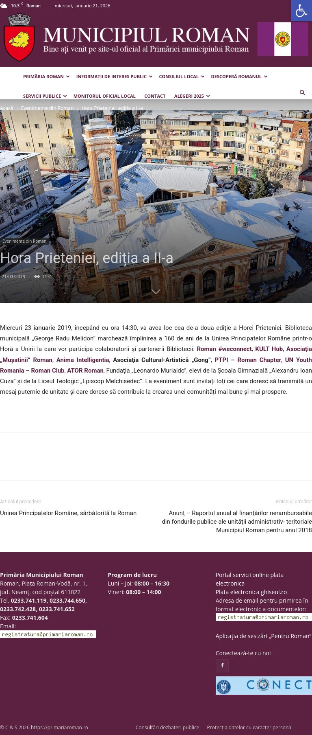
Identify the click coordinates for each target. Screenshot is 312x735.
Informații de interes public (114, 76)
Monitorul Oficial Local (105, 96)
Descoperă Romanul (239, 76)
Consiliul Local (182, 76)
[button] (301, 10)
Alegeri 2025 (192, 96)
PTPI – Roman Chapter (248, 360)
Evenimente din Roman (47, 108)
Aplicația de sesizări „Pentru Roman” (264, 636)
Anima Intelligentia (82, 360)
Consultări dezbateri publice (167, 727)
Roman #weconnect (224, 349)
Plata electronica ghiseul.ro (251, 592)
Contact (154, 96)
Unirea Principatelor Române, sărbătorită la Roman (68, 513)
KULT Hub (269, 349)
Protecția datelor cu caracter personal (249, 727)
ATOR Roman (85, 370)
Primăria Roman (46, 76)
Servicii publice (45, 96)
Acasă (6, 108)
